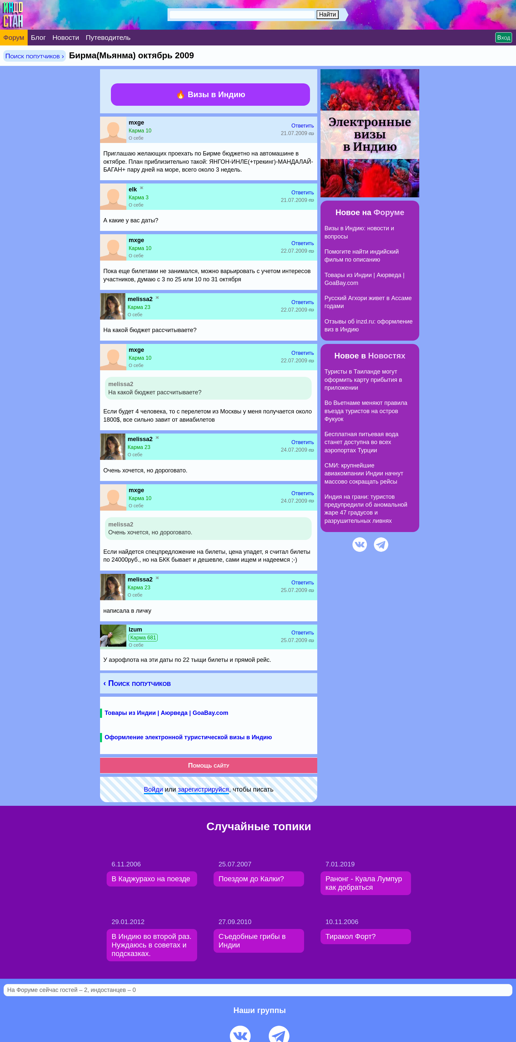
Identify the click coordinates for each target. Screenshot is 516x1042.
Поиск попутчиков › (34, 56)
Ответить (303, 125)
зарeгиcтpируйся (203, 789)
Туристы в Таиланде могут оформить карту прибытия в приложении (363, 379)
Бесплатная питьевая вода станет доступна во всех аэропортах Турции (361, 442)
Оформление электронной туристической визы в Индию (188, 737)
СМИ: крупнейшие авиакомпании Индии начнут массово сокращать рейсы (363, 473)
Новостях (386, 355)
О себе (136, 138)
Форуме (389, 212)
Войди (153, 789)
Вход (503, 37)
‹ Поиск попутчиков (137, 683)
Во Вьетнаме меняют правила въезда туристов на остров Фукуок (365, 411)
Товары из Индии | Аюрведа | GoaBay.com (166, 713)
